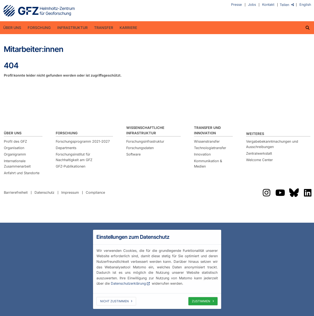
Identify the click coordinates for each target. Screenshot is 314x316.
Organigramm (15, 154)
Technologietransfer (210, 148)
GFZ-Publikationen (70, 166)
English (305, 5)
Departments (66, 148)
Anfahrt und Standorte (21, 173)
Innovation (202, 154)
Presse (236, 5)
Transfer (103, 28)
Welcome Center (259, 160)
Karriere (128, 28)
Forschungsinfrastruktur (145, 141)
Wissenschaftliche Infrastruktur (145, 130)
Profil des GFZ (15, 141)
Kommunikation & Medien (208, 164)
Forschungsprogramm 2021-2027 (83, 141)
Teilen (284, 5)
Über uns (12, 28)
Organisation (14, 148)
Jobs (252, 5)
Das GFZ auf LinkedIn (308, 193)
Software (133, 154)
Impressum (70, 192)
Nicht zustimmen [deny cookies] (114, 301)
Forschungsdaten (140, 148)
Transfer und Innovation (207, 130)
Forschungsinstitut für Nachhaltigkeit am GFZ (74, 157)
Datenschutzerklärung (128, 283)
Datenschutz (44, 192)
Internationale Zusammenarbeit (17, 164)
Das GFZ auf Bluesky (294, 193)
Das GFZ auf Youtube (280, 193)
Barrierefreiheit (16, 192)
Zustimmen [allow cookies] (201, 301)
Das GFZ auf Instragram (267, 193)
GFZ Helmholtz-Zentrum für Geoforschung (39, 10)
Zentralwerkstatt (259, 153)
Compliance (95, 192)
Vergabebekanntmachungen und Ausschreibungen (272, 144)
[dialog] (157, 269)
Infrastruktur (72, 28)
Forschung (39, 28)
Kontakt (268, 5)
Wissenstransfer (207, 141)
